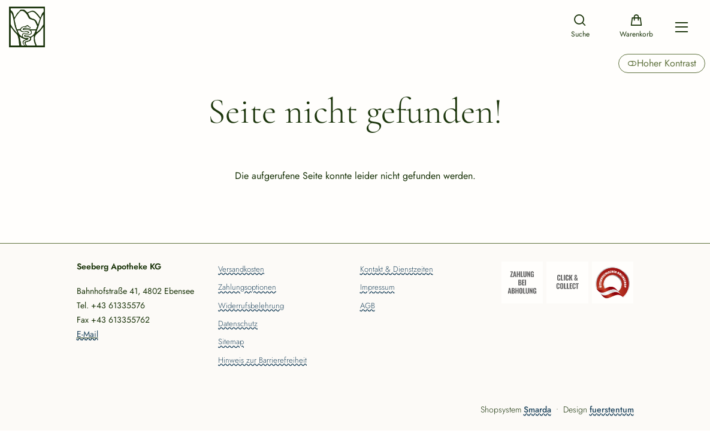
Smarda (537, 409)
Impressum (377, 288)
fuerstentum (612, 409)
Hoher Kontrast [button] (661, 63)
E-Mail (87, 334)
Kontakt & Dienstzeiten (396, 270)
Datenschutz (238, 324)
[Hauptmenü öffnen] (681, 27)
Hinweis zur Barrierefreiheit (262, 361)
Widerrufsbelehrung (251, 306)
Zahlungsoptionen (247, 288)
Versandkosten (241, 270)
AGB (367, 306)
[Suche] (580, 27)
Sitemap (231, 342)
